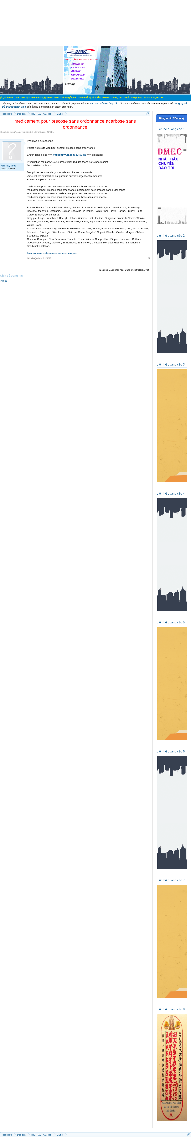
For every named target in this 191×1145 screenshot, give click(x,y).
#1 (148, 258)
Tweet (3, 280)
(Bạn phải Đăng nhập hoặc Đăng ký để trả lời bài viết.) (124, 270)
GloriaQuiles (39, 132)
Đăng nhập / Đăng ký (171, 118)
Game (19, 132)
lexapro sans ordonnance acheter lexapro (51, 253)
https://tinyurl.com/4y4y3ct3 (69, 154)
